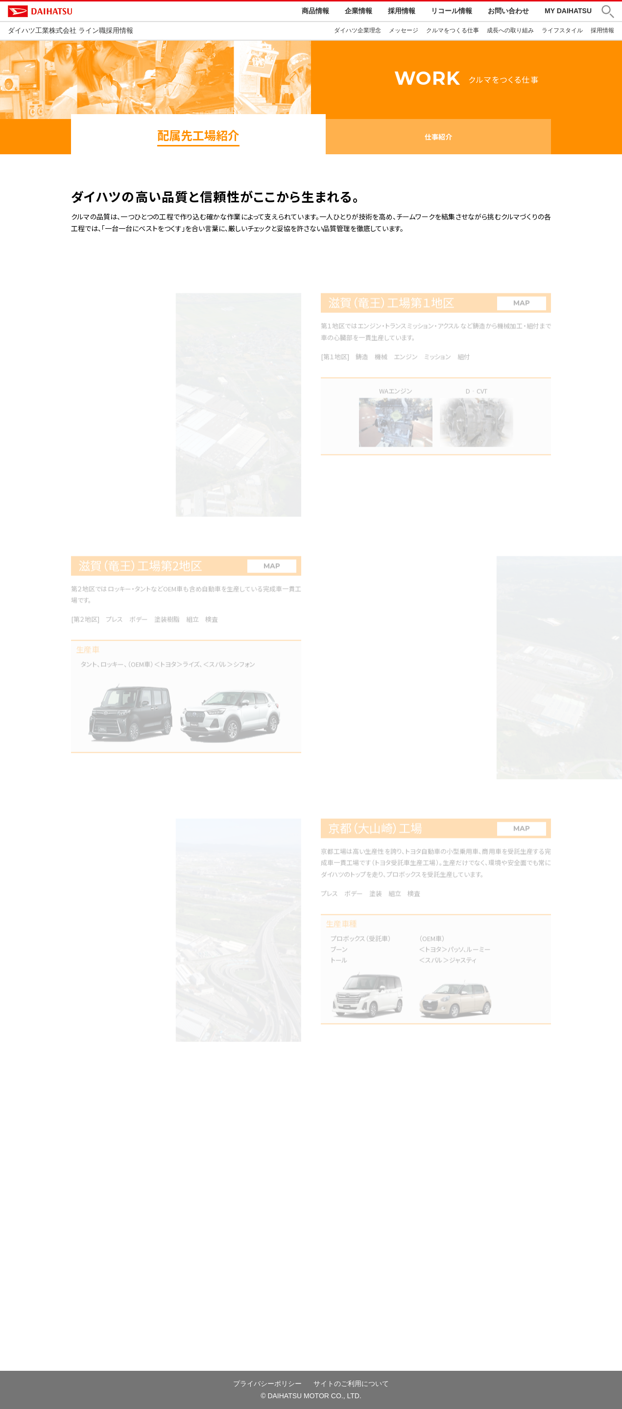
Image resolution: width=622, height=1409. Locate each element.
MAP (521, 309)
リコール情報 (451, 11)
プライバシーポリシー (267, 1383)
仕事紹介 (438, 137)
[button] (607, 11)
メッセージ (403, 30)
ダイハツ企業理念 (357, 30)
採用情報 (401, 11)
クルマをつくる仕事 (452, 30)
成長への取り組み (510, 30)
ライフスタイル (562, 30)
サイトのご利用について (351, 1383)
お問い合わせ (508, 11)
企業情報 (358, 11)
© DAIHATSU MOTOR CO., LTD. (311, 1396)
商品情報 (315, 11)
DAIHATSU (81, 11)
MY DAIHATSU (568, 11)
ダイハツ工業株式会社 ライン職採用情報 (70, 30)
